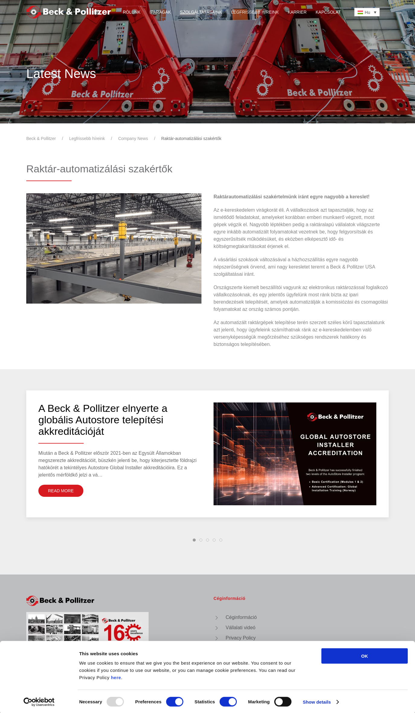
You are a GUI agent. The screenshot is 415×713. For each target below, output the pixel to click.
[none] (367, 12)
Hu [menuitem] (367, 12)
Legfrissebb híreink (255, 12)
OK (364, 655)
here (116, 676)
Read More (61, 490)
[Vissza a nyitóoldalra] (68, 12)
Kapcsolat (328, 12)
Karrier (297, 12)
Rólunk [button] (131, 12)
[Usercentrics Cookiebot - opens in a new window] (39, 701)
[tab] (194, 540)
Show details (317, 701)
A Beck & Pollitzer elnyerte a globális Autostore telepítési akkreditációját (102, 423)
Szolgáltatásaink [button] (201, 12)
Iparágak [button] (160, 12)
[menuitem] (367, 12)
